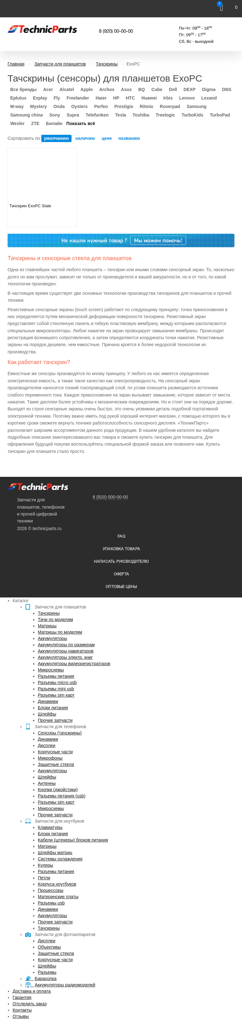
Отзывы (21, 1016)
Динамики (48, 701)
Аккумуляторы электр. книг (65, 657)
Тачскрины (49, 613)
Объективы (49, 947)
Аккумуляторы (52, 638)
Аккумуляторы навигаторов (66, 651)
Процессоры (50, 890)
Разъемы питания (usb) (61, 795)
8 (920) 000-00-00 (110, 497)
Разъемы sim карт (56, 695)
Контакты (22, 1010)
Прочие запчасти (55, 720)
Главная (16, 63)
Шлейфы (47, 714)
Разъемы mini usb (56, 688)
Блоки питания (53, 707)
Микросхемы (51, 669)
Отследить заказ (30, 1003)
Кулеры (45, 865)
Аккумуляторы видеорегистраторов (74, 663)
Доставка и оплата (32, 991)
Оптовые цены (121, 587)
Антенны (47, 783)
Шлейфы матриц (55, 852)
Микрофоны (50, 758)
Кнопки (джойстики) (58, 789)
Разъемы (47, 972)
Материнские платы (58, 896)
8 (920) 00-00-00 (116, 31)
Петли (44, 877)
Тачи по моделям (55, 619)
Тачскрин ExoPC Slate (30, 205)
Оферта (121, 574)
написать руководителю (121, 561)
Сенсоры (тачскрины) (60, 732)
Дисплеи (46, 745)
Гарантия (22, 997)
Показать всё (80, 123)
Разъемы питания (56, 676)
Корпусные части (55, 751)
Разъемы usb (51, 902)
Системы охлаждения (60, 858)
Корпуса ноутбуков (57, 884)
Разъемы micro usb (57, 682)
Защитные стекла (56, 764)
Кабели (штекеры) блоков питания (73, 839)
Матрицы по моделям (60, 632)
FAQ (121, 536)
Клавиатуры (50, 827)
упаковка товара (121, 549)
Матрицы (47, 625)
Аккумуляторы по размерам (66, 644)
